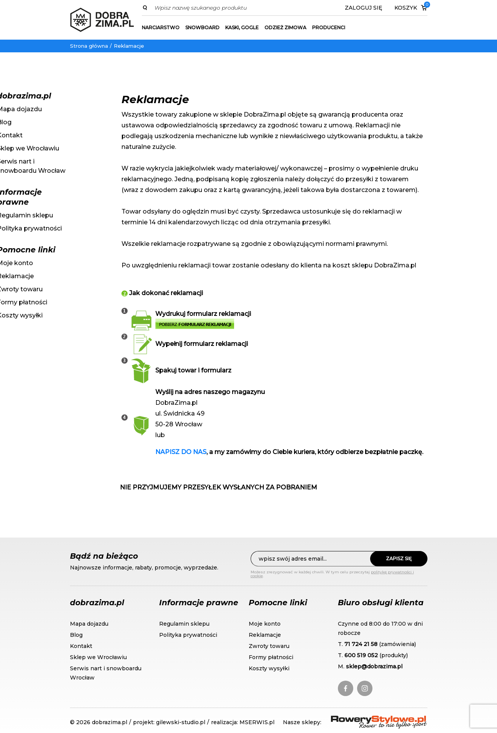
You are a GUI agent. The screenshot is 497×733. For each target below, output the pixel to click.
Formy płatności (271, 657)
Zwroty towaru (269, 646)
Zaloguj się (363, 7)
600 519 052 (361, 655)
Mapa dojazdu (89, 623)
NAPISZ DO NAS (180, 452)
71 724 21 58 (360, 644)
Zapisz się (399, 558)
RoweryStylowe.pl (358, 720)
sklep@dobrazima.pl (374, 666)
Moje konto (265, 623)
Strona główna (89, 46)
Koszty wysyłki (269, 668)
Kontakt (81, 646)
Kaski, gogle (242, 27)
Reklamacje (129, 46)
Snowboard (202, 27)
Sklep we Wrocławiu (98, 657)
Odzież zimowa (285, 27)
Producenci (328, 27)
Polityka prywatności (188, 634)
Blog (76, 634)
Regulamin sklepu (184, 623)
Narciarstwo (161, 27)
